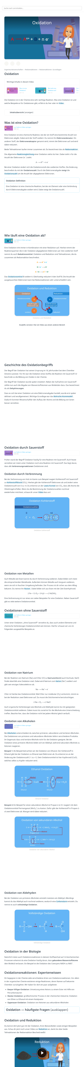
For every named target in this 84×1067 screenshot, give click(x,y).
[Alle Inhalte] (3, 2)
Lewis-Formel (50, 486)
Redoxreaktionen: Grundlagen (50, 70)
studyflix (44, 2)
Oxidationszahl (11, 173)
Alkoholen (11, 733)
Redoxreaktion (71, 149)
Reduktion (43, 1029)
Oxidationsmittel (15, 276)
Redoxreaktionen (31, 70)
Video (61, 103)
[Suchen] (79, 8)
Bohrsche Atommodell (63, 396)
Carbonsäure (61, 901)
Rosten (27, 588)
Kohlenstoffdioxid (15, 482)
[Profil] (81, 2)
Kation (59, 681)
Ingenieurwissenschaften (13, 70)
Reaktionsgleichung (25, 154)
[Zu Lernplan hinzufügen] (6, 63)
